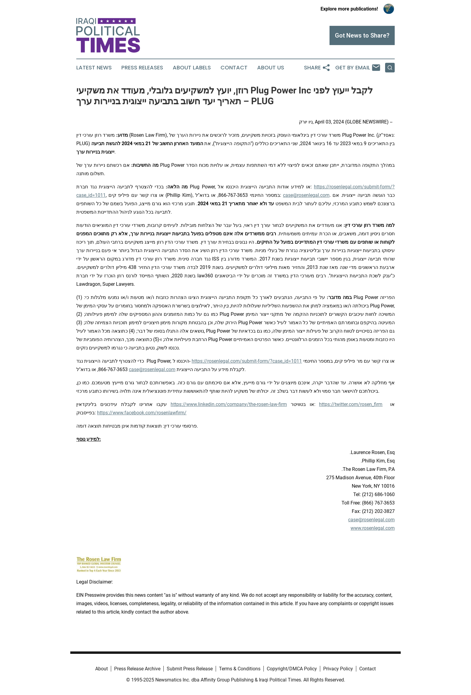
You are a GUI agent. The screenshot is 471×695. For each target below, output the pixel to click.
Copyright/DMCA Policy (292, 669)
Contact (234, 67)
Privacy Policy (338, 669)
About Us (270, 67)
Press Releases (142, 67)
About (101, 669)
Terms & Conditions (239, 669)
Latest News (94, 67)
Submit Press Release (190, 669)
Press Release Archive (137, 669)
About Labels (192, 67)
